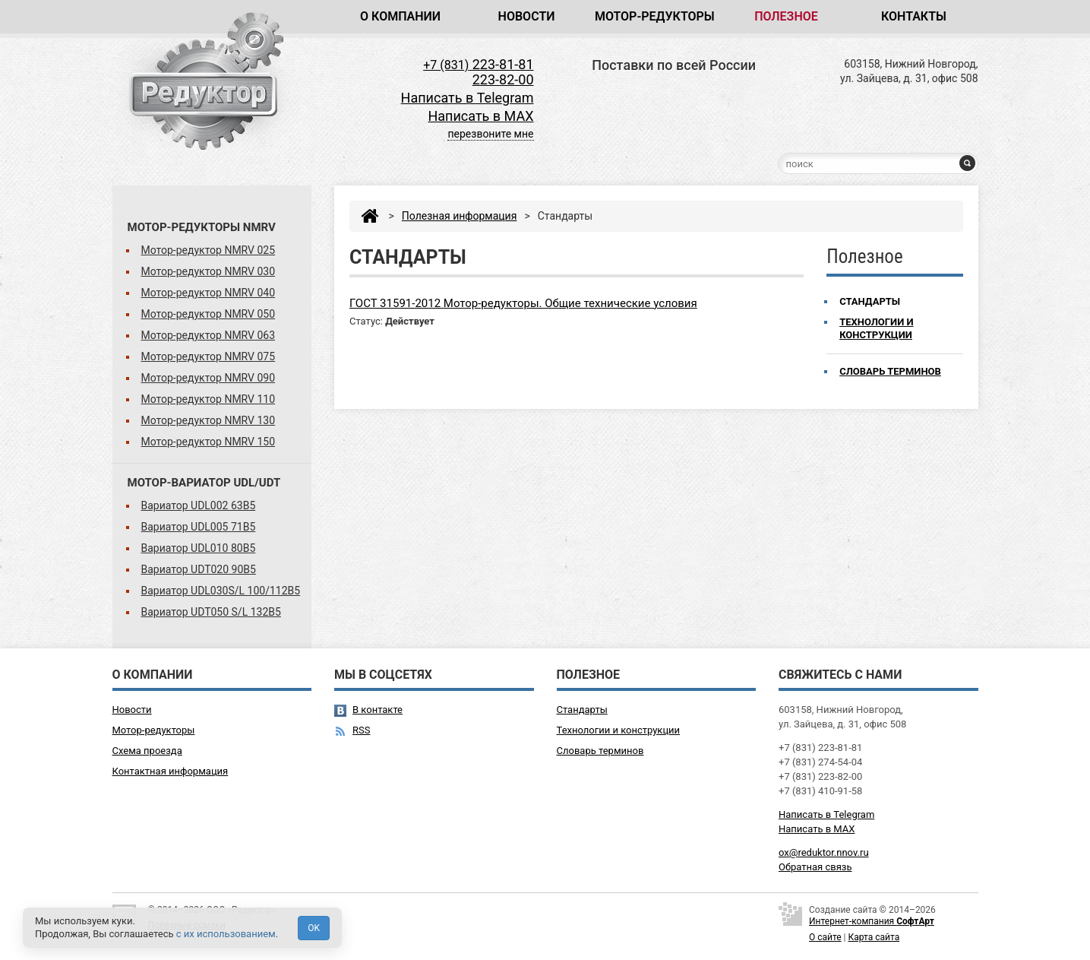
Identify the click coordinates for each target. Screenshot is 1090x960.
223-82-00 (503, 79)
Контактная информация (170, 771)
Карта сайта (874, 937)
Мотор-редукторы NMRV (202, 227)
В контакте (377, 709)
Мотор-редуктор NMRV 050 (208, 314)
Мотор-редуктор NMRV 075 (208, 356)
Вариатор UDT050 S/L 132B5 (211, 612)
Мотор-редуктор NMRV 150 (208, 442)
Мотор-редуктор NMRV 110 (208, 399)
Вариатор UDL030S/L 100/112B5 (221, 591)
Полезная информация (459, 216)
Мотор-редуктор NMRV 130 (208, 420)
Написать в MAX (480, 116)
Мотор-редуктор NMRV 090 (208, 378)
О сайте (825, 937)
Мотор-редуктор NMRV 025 (208, 250)
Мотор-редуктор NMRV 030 (208, 271)
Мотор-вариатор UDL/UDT (204, 483)
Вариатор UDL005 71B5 (198, 527)
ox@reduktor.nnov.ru (824, 852)
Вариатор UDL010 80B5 (198, 548)
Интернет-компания (871, 921)
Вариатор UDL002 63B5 (198, 505)
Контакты (913, 16)
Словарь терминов (890, 371)
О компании (400, 16)
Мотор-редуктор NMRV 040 (208, 293)
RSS (361, 730)
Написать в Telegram (467, 98)
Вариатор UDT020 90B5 (198, 569)
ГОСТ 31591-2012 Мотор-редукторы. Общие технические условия (523, 303)
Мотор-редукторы (655, 16)
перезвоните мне (490, 134)
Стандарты (869, 301)
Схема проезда (147, 750)
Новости (526, 16)
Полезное (786, 16)
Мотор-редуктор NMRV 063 (208, 335)
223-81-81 (478, 64)
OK (314, 928)
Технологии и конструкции (876, 328)
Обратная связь (815, 867)
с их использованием (226, 933)
